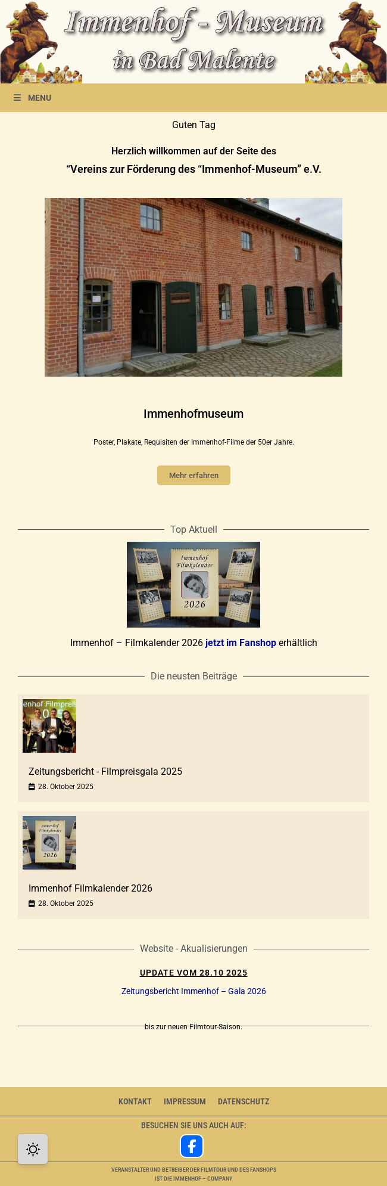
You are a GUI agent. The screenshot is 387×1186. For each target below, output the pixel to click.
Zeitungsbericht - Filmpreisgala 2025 (105, 771)
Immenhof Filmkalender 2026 (90, 888)
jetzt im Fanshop (240, 642)
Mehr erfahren (194, 475)
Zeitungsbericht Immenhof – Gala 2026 (193, 991)
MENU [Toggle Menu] (31, 98)
